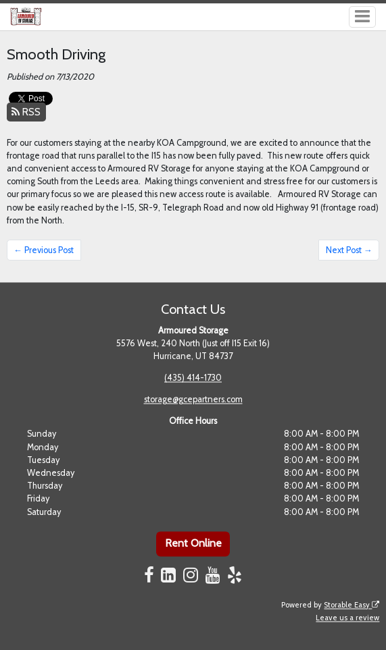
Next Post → (349, 250)
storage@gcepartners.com (193, 400)
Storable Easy (351, 605)
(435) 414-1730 (193, 378)
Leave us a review (347, 617)
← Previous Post (44, 250)
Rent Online (193, 543)
